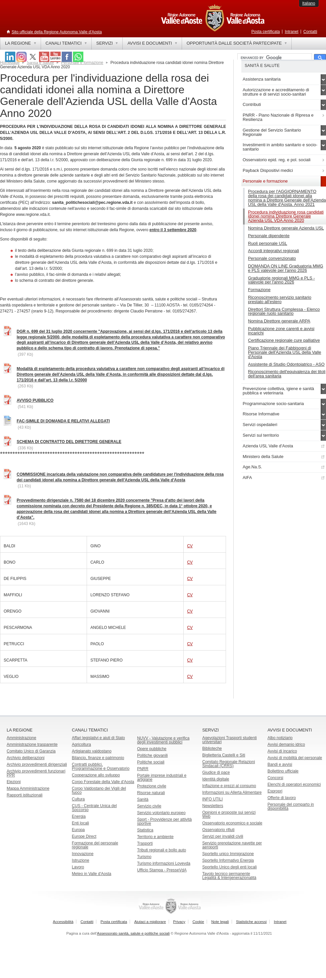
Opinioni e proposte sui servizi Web (229, 814)
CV (190, 546)
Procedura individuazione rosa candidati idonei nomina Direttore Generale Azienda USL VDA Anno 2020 (286, 216)
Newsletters (212, 805)
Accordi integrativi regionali (273, 250)
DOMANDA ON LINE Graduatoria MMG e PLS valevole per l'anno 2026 (285, 268)
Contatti (310, 31)
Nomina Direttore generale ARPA (279, 320)
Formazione (259, 289)
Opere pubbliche (151, 748)
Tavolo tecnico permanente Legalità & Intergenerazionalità (229, 875)
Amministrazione (21, 737)
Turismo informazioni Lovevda (163, 863)
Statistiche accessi (251, 922)
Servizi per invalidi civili (222, 836)
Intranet (291, 31)
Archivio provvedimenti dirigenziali (37, 764)
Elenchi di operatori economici (294, 784)
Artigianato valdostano (92, 751)
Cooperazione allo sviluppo (96, 775)
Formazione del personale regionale (95, 845)
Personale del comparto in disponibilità (290, 806)
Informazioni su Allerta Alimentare (232, 792)
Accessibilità (63, 922)
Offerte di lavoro (281, 797)
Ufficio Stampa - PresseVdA (162, 870)
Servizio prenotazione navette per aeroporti (232, 845)
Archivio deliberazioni (25, 757)
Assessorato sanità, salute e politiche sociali (133, 933)
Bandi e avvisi (279, 764)
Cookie (198, 922)
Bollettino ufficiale (282, 771)
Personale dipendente (269, 235)
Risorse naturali (151, 792)
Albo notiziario (279, 737)
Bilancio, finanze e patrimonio (98, 757)
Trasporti (145, 843)
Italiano (308, 3)
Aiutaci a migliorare (150, 922)
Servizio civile (149, 806)
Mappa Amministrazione (28, 788)
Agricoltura (81, 744)
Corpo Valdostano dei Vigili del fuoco (99, 790)
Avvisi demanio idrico (286, 744)
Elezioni (14, 781)
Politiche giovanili (152, 755)
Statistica (145, 830)
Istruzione (80, 860)
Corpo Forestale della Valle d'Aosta (103, 781)
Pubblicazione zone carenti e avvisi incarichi (281, 330)
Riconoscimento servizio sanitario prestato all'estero (279, 299)
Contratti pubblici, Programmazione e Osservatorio (101, 766)
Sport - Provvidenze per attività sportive (164, 821)
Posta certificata (265, 31)
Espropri (274, 791)
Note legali (220, 922)
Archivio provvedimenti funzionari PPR (36, 773)
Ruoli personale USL (267, 243)
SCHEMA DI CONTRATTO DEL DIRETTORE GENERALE (69, 441)
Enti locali (80, 823)
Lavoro (78, 867)
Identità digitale (215, 779)
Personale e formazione (82, 62)
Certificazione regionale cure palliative (284, 340)
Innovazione (83, 853)
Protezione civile (151, 786)
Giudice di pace (216, 772)
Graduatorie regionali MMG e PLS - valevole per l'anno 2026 (281, 280)
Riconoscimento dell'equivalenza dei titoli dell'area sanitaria (286, 373)
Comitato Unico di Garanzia (31, 751)
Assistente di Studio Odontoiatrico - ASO (286, 364)
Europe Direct (84, 836)
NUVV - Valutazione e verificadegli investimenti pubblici (163, 740)
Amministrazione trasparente (32, 744)
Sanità (142, 799)
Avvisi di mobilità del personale (294, 757)
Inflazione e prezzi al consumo (229, 785)
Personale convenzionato (272, 258)
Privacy (179, 922)
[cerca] (274, 58)
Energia (79, 816)
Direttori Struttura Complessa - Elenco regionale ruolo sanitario (284, 311)
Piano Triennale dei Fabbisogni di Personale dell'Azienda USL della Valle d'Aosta (284, 352)
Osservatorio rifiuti (218, 829)
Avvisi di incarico (282, 751)
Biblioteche (212, 748)
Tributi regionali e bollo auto (161, 850)
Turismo (144, 856)
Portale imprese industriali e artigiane (161, 777)
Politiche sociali (150, 762)
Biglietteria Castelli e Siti (223, 755)
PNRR (142, 768)
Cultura (78, 799)
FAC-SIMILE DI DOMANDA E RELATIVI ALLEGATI (63, 421)
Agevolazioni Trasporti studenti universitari (229, 739)
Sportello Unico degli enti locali (229, 867)
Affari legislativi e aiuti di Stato (98, 737)
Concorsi (275, 777)
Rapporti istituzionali (24, 795)
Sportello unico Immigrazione (228, 853)
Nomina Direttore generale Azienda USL (286, 228)
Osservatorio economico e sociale (232, 823)
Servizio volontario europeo (161, 812)
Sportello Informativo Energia (228, 860)
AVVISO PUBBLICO (35, 400)
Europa (78, 829)
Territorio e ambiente (155, 836)
